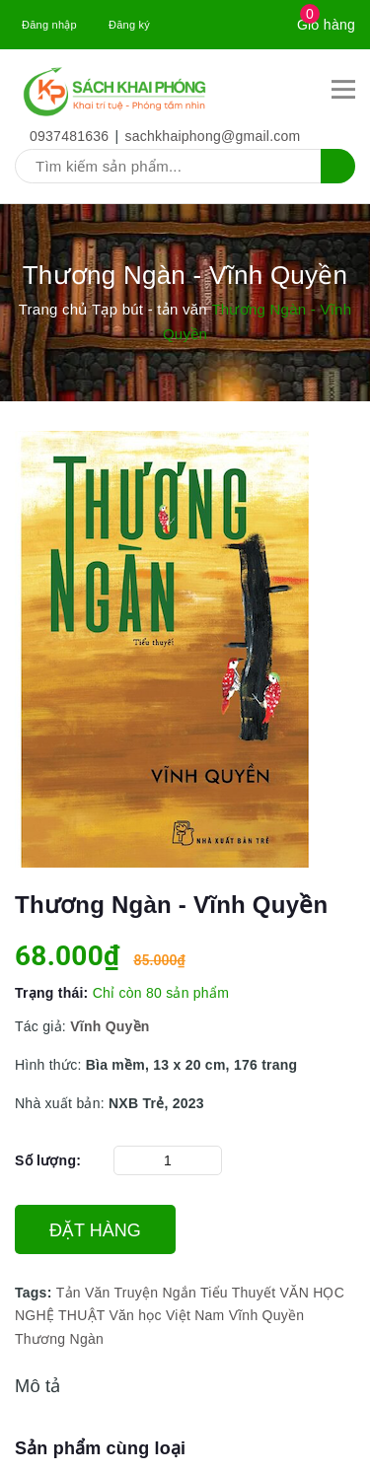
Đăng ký (129, 25)
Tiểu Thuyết (237, 1292)
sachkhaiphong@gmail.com (213, 136)
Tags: (35, 1292)
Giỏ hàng (326, 25)
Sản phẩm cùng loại (100, 1448)
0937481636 (69, 136)
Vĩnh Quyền (267, 1315)
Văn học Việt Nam (166, 1315)
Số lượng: (48, 1160)
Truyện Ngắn (154, 1292)
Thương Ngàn (59, 1339)
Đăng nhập (49, 25)
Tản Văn (83, 1292)
